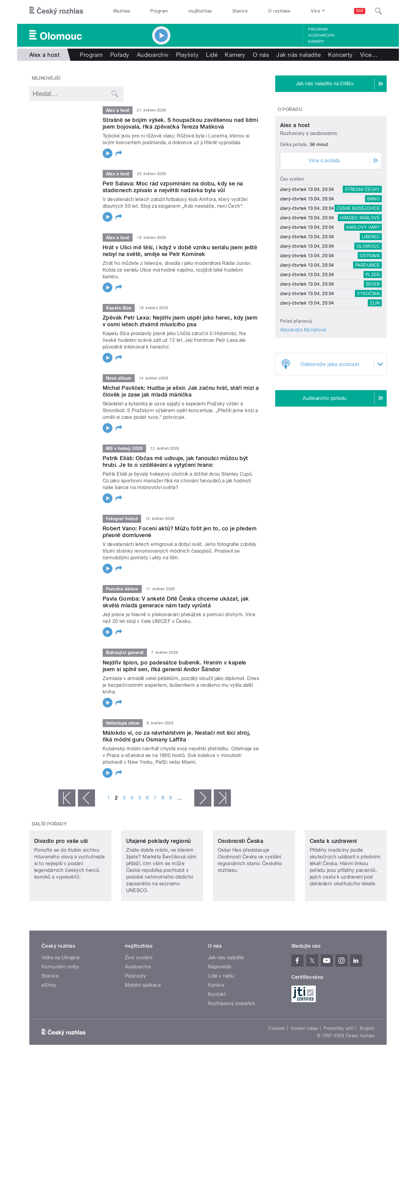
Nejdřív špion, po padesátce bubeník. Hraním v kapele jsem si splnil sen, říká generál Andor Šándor (174, 665)
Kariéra (216, 1026)
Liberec (371, 293)
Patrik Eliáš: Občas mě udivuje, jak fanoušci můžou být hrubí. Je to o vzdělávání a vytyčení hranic (175, 461)
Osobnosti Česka (240, 881)
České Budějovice (358, 265)
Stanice (240, 11)
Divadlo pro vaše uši (61, 881)
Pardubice (367, 322)
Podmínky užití (339, 1068)
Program (159, 11)
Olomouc (368, 303)
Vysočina (368, 350)
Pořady (120, 54)
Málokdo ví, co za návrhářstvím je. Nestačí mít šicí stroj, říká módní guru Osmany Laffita (176, 736)
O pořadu (290, 109)
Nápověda (219, 1007)
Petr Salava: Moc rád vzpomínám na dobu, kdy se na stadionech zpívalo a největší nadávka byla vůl (173, 186)
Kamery (316, 41)
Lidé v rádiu (221, 1016)
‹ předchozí (86, 798)
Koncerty (340, 54)
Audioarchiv (321, 35)
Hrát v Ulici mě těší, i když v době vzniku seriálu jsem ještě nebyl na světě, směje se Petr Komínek (180, 250)
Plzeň (373, 331)
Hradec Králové (360, 275)
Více (369, 54)
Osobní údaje (304, 1068)
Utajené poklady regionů (158, 881)
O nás (261, 54)
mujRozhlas (200, 11)
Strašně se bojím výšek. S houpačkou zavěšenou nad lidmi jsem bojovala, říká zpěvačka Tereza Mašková (180, 123)
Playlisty (187, 54)
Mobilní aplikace (143, 1026)
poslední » (222, 798)
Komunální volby (60, 1007)
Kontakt (217, 1035)
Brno (373, 256)
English (367, 1068)
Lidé (211, 54)
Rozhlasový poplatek (231, 1044)
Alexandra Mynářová (303, 387)
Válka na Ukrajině (61, 998)
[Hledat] (378, 11)
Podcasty (135, 1016)
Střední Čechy (362, 246)
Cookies (276, 1068)
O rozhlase (279, 11)
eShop (49, 1026)
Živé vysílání (138, 998)
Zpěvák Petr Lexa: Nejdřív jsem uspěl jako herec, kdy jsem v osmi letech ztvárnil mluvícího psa (180, 320)
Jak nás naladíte (298, 54)
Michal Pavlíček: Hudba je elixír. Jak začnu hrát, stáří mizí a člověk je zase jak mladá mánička (181, 391)
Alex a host (295, 182)
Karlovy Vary (363, 284)
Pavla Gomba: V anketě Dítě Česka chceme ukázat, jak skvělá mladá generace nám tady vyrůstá (176, 602)
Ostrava (370, 312)
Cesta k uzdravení (333, 881)
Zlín (375, 360)
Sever (373, 341)
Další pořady (49, 824)
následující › (202, 798)
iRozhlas (121, 11)
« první (66, 798)
